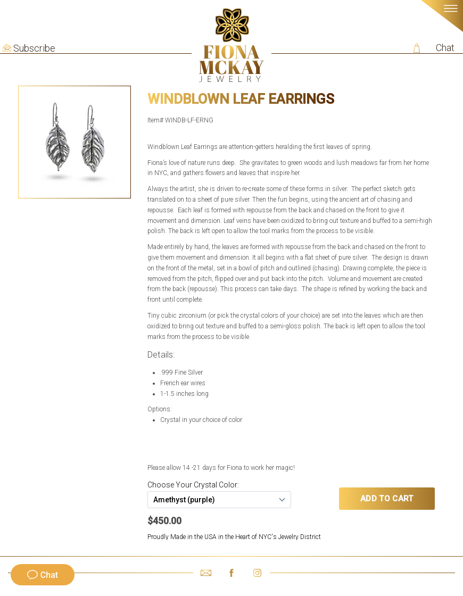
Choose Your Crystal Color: (193, 485)
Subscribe (34, 48)
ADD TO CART (386, 498)
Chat (445, 47)
